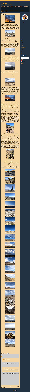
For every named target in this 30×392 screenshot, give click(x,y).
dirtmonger (4, 3)
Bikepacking (7, 11)
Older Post (18, 386)
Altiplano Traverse (2, 11)
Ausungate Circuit (6, 10)
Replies (3, 358)
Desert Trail (8, 6)
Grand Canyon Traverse (26, 6)
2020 (21, 40)
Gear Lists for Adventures (3, 6)
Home (10, 386)
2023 (21, 38)
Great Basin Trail (11, 6)
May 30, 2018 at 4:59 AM (8, 359)
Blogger (16, 390)
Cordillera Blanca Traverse (22, 10)
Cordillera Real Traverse (11, 10)
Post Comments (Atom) (4, 387)
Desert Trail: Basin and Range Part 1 (23, 47)
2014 (21, 53)
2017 (21, 51)
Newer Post (2, 386)
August (22, 43)
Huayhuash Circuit (16, 10)
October (22, 42)
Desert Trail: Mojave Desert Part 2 (23, 48)
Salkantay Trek (2, 10)
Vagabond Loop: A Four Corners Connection (18, 6)
